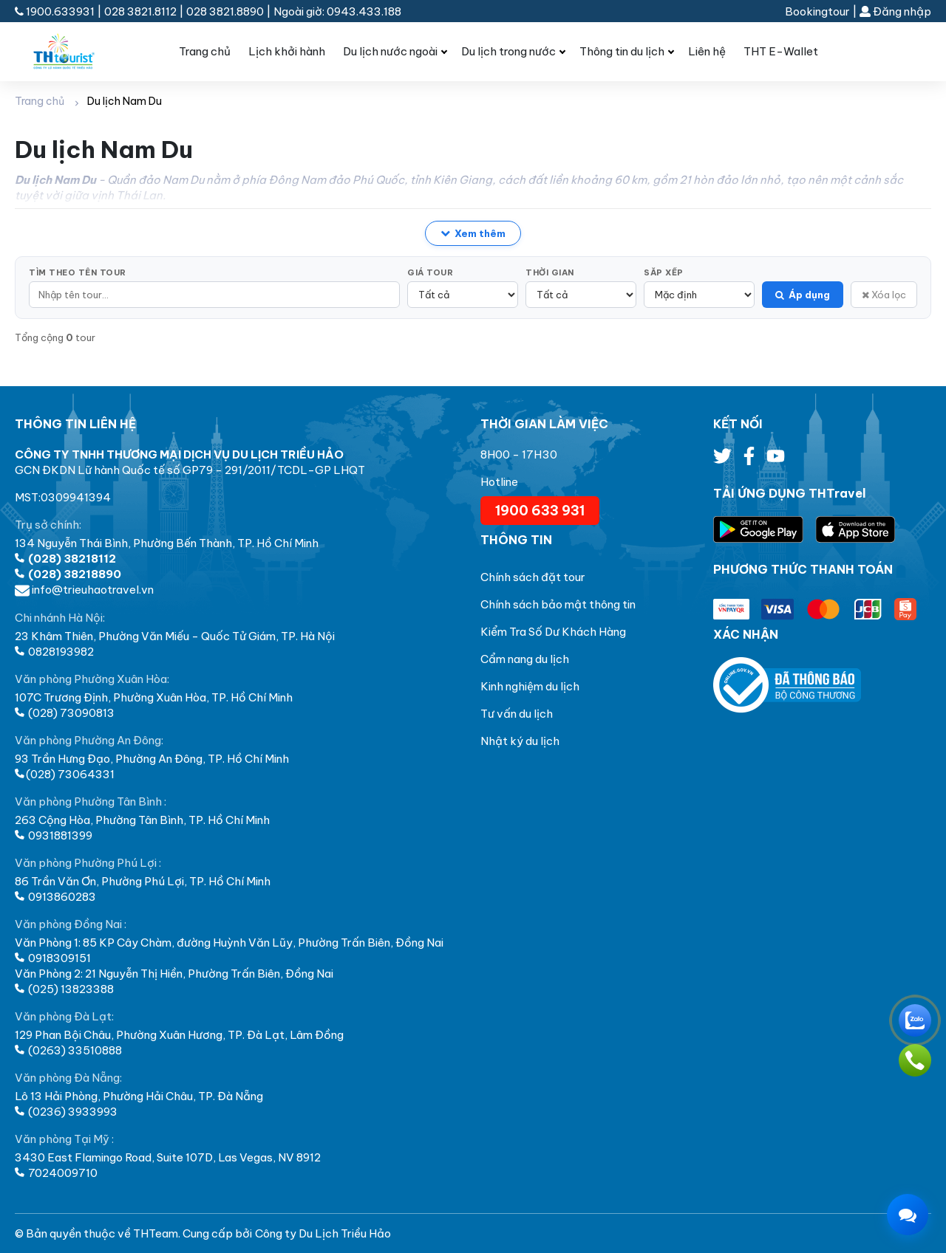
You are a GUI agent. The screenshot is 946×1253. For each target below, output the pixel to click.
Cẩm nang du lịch (524, 659)
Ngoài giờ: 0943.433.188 (337, 11)
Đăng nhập (895, 11)
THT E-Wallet (780, 51)
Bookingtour (817, 11)
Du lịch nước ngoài (390, 51)
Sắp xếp (664, 272)
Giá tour (430, 272)
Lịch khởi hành (286, 51)
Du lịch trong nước (508, 51)
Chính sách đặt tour (532, 577)
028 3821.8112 (140, 11)
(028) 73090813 (65, 713)
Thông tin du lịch (621, 51)
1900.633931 (56, 11)
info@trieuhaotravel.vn (84, 590)
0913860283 (55, 897)
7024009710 (56, 1173)
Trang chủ (205, 51)
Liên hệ (707, 51)
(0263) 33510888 (68, 1050)
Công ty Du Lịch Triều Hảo (323, 1233)
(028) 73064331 (65, 774)
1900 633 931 (540, 510)
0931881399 (53, 835)
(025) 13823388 (64, 989)
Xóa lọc (884, 295)
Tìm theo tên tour (77, 272)
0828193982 (54, 652)
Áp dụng (802, 295)
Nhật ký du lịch (519, 741)
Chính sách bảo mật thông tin (558, 604)
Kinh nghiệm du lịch (529, 686)
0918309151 (53, 958)
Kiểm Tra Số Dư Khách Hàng (553, 632)
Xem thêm (473, 233)
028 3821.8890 (225, 11)
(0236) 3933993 (66, 1112)
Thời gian (549, 272)
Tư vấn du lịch (516, 714)
